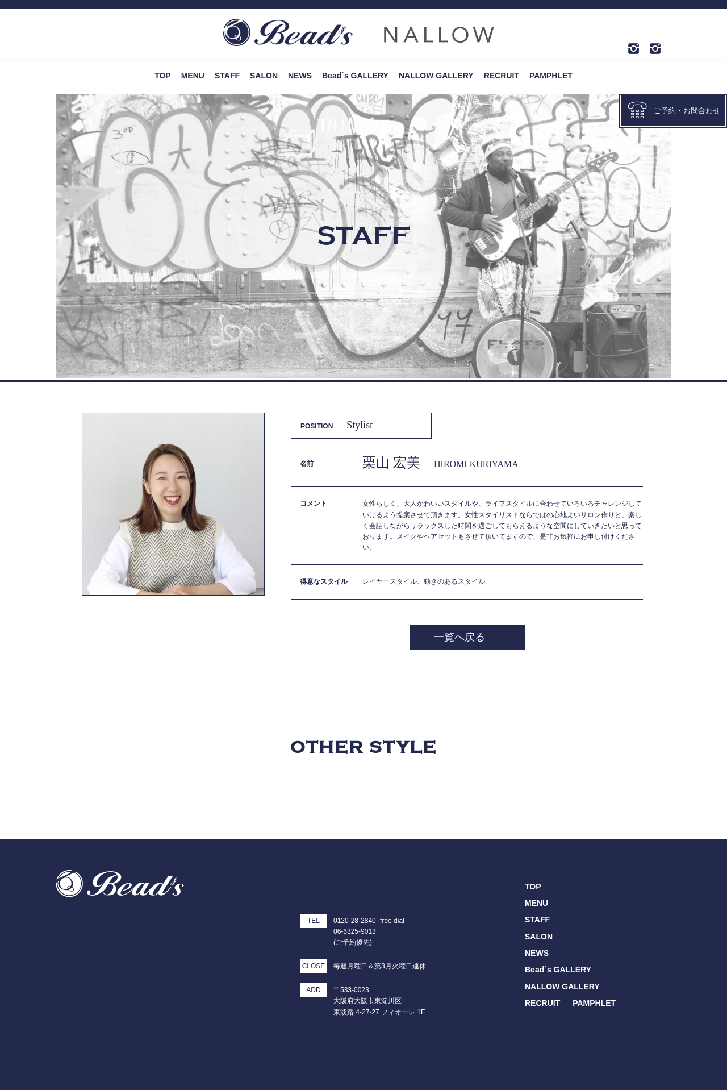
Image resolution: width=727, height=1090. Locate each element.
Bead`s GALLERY (355, 75)
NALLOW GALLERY (436, 75)
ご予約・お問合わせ (674, 110)
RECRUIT (501, 75)
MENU (192, 75)
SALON (264, 75)
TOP (162, 75)
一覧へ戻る (459, 637)
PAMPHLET (551, 75)
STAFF (227, 75)
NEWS (300, 75)
